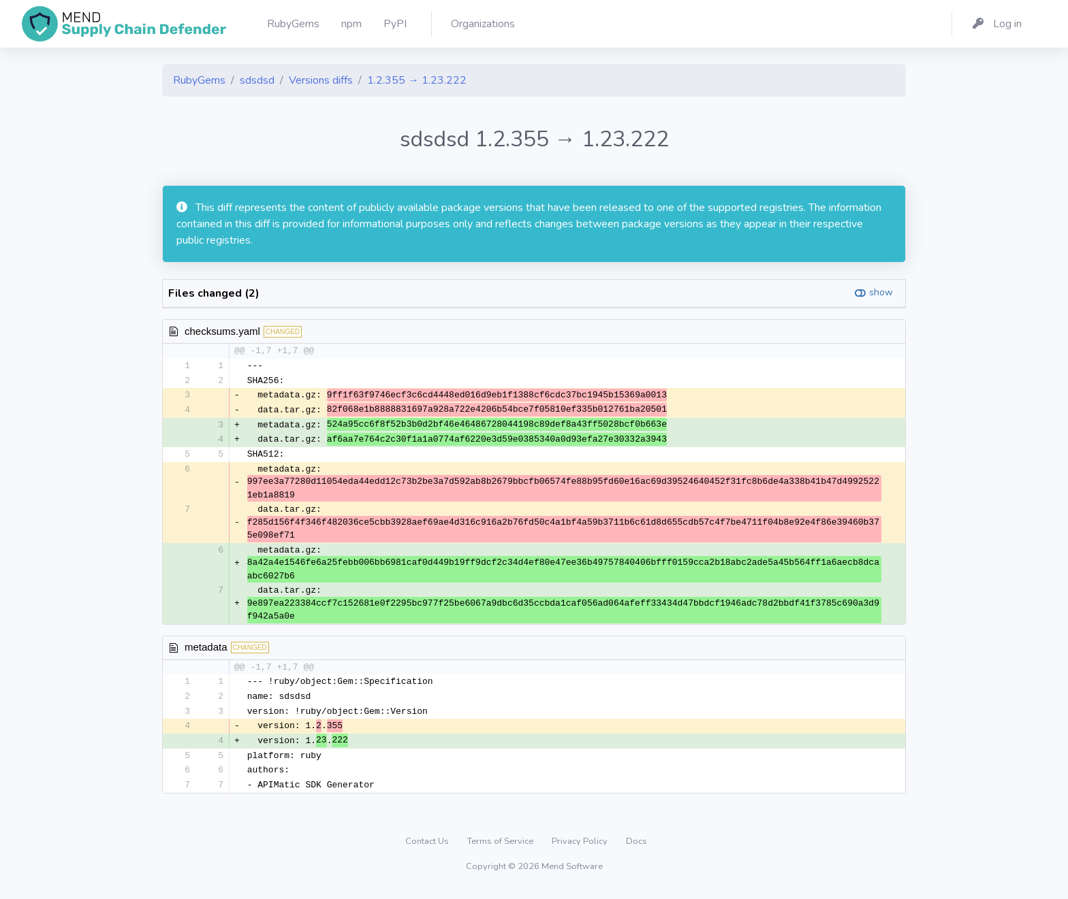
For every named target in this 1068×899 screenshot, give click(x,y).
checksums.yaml (222, 331)
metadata (206, 650)
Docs (636, 847)
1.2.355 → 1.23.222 (417, 80)
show (881, 292)
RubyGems (199, 80)
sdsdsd (257, 80)
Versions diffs (321, 80)
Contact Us (428, 847)
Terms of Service (501, 847)
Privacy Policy (581, 847)
